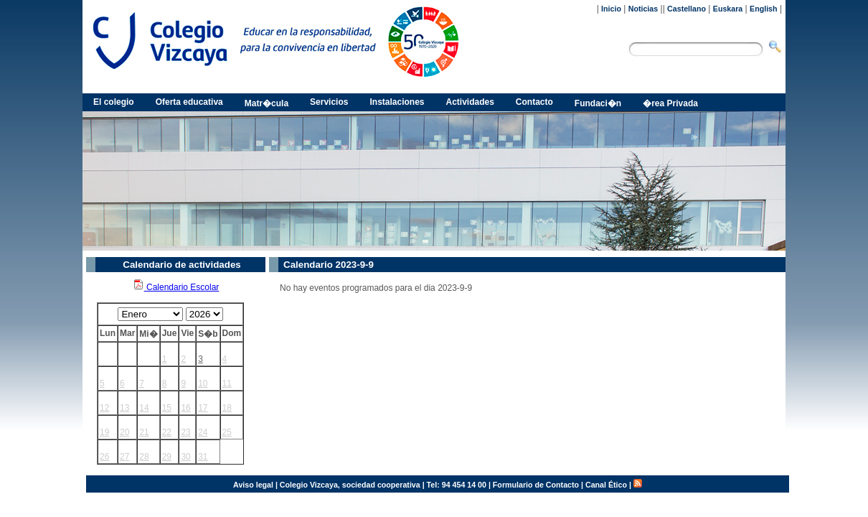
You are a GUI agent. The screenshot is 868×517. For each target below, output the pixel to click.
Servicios (329, 102)
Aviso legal (253, 484)
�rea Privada (670, 103)
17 (202, 408)
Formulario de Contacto (536, 484)
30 (185, 457)
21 (143, 432)
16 (185, 408)
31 (202, 457)
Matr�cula (266, 103)
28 (143, 457)
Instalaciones (396, 102)
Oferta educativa (189, 102)
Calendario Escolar (176, 287)
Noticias (643, 8)
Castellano (686, 8)
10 (202, 383)
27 (124, 457)
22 (166, 432)
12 (104, 408)
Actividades (470, 102)
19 (104, 432)
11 (227, 383)
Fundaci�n (598, 103)
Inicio (611, 8)
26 (104, 457)
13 (124, 408)
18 (227, 408)
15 (166, 408)
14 (143, 408)
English (763, 8)
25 (227, 432)
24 (202, 432)
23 (185, 432)
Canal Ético (606, 484)
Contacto (534, 102)
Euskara (727, 8)
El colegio (113, 102)
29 (166, 457)
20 (124, 432)
